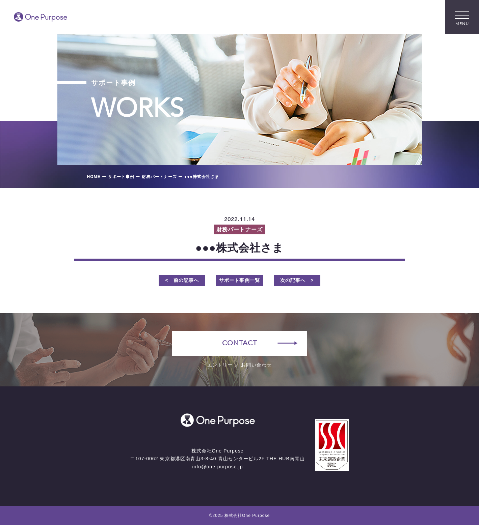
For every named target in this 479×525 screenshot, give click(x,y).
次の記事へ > (297, 280)
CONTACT (239, 343)
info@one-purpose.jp (217, 466)
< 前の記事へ (182, 280)
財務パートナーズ (239, 229)
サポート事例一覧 (239, 280)
